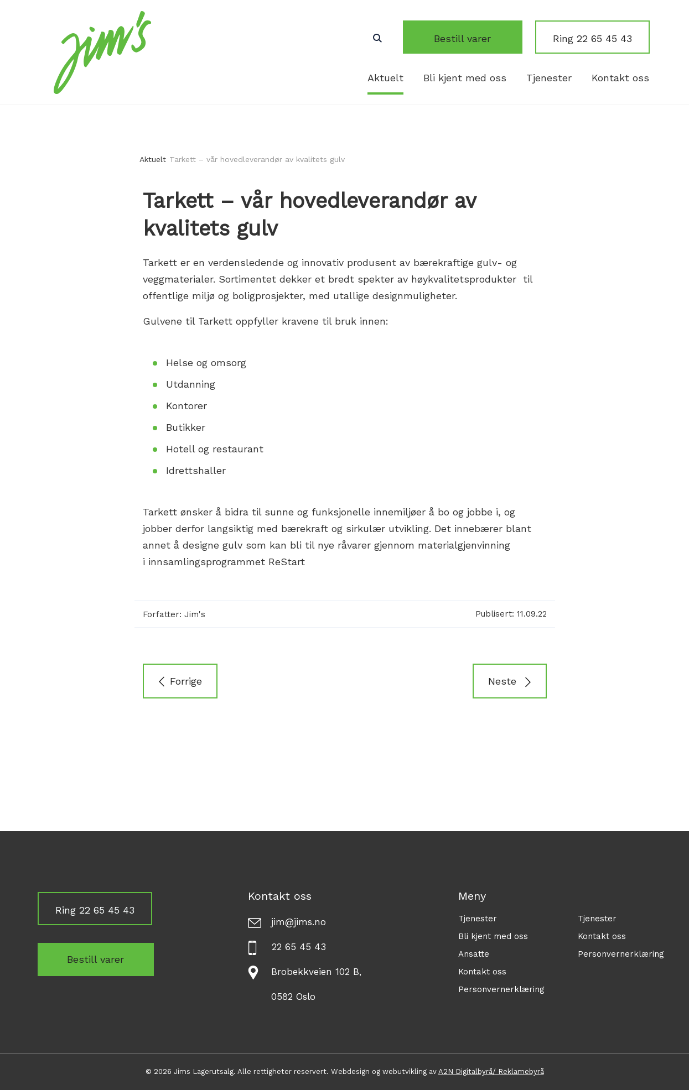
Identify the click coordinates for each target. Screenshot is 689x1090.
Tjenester (549, 78)
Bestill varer (476, 38)
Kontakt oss (620, 78)
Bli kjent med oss (464, 78)
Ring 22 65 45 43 (592, 38)
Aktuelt (385, 78)
